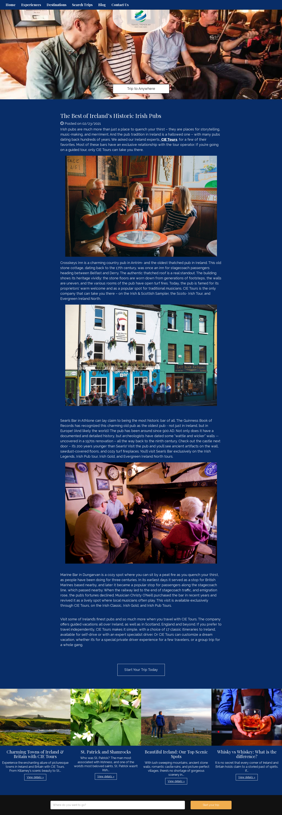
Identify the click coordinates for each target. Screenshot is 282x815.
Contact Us (120, 4)
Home (11, 4)
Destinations (56, 4)
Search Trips (82, 4)
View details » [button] (35, 777)
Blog (102, 4)
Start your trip (211, 804)
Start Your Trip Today (141, 670)
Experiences (31, 4)
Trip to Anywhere (141, 89)
